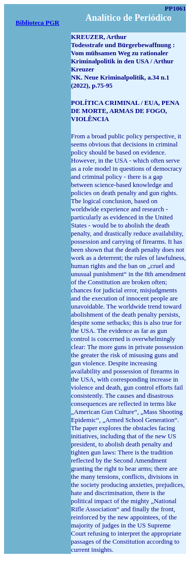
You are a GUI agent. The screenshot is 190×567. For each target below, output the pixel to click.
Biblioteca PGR (37, 22)
